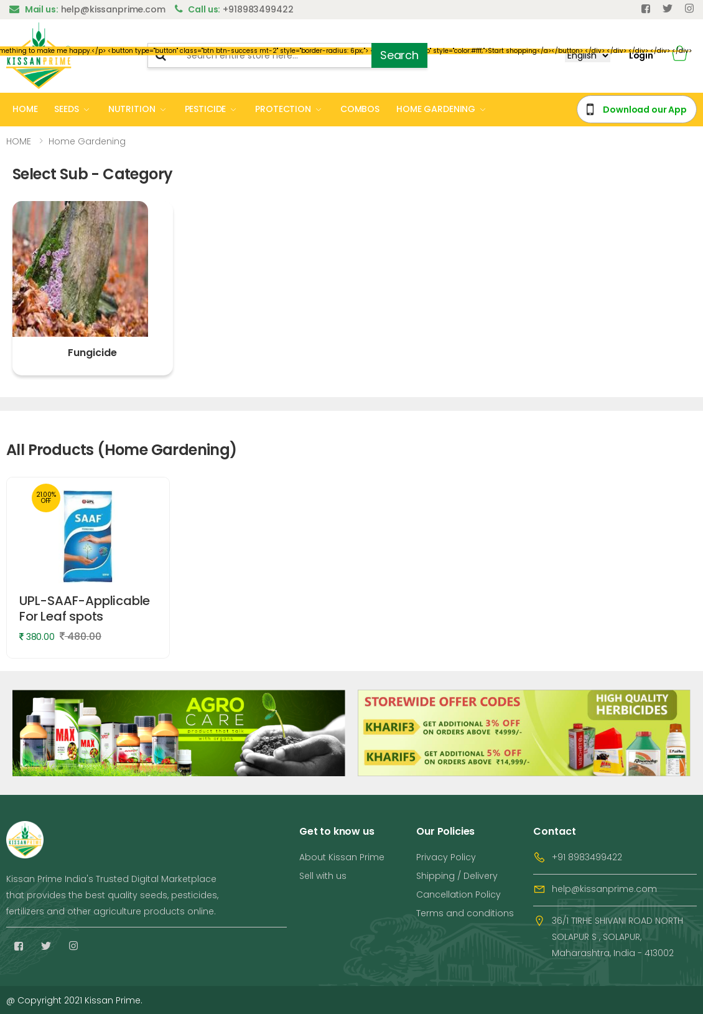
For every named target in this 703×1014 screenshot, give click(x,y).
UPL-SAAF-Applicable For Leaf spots (84, 608)
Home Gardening (87, 141)
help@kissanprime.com (604, 889)
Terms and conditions (465, 913)
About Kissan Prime (341, 857)
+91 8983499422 (587, 857)
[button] (679, 55)
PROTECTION (283, 109)
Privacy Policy (446, 857)
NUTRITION (132, 109)
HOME (24, 109)
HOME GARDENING (435, 109)
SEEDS (66, 109)
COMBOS (359, 109)
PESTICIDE (205, 109)
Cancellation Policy (458, 894)
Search (399, 55)
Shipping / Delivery (457, 876)
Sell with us (323, 876)
